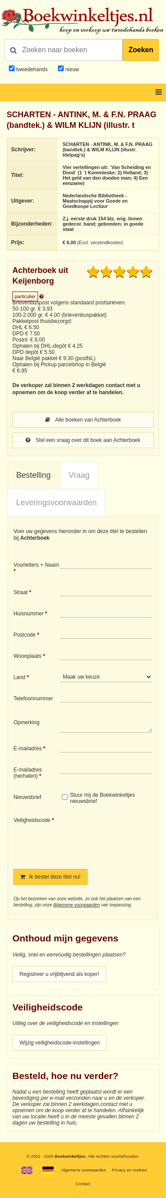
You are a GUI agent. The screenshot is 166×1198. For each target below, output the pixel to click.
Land (19, 677)
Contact (83, 1183)
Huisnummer (28, 614)
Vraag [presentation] (79, 475)
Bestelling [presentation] (33, 475)
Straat (20, 592)
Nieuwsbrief (27, 797)
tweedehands (31, 69)
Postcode (24, 635)
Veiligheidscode (31, 820)
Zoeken (140, 50)
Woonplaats (27, 656)
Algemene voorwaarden (76, 904)
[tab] (33, 475)
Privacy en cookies (129, 1169)
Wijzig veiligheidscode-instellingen (59, 1043)
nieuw (71, 69)
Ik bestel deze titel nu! (50, 877)
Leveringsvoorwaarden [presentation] (56, 502)
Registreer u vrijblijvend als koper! (59, 974)
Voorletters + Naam (36, 565)
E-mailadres (27, 748)
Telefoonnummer (33, 698)
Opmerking (26, 722)
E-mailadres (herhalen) (27, 773)
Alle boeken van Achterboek (83, 420)
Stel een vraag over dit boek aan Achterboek (83, 440)
